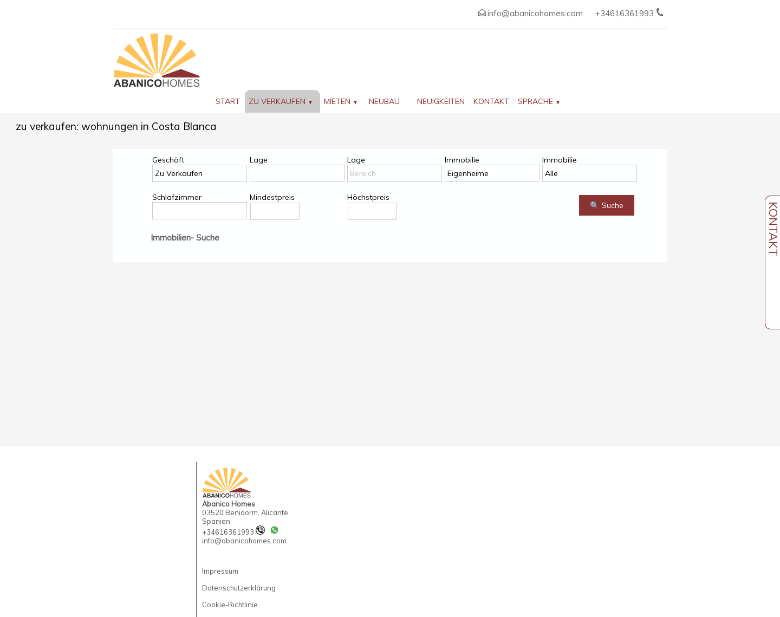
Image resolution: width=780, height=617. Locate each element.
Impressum (220, 571)
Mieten (340, 101)
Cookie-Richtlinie (230, 604)
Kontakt (491, 101)
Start (228, 101)
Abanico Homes (228, 503)
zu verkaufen (280, 101)
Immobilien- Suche (185, 237)
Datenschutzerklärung (239, 587)
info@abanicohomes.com (535, 13)
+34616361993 (233, 532)
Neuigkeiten (441, 101)
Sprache (539, 101)
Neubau (384, 101)
